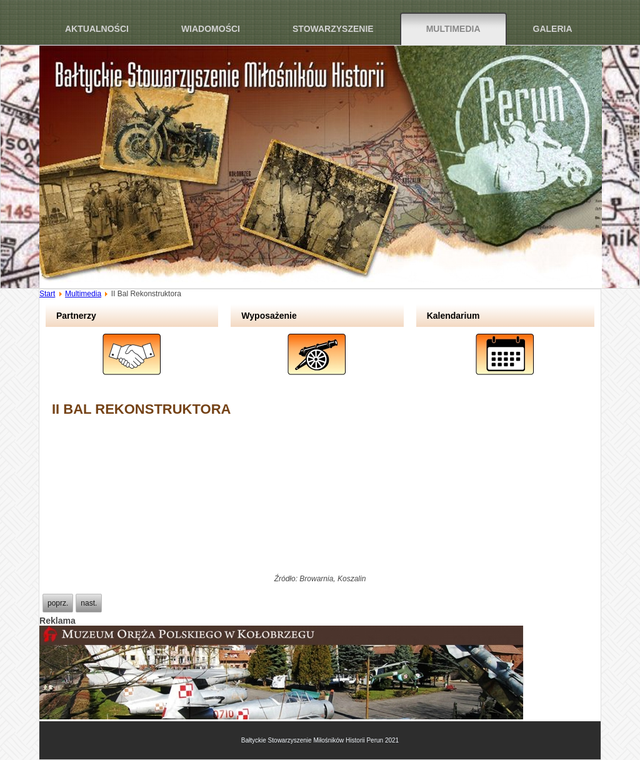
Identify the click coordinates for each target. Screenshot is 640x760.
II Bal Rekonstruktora (141, 409)
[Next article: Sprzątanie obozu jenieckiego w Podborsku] (89, 603)
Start (47, 293)
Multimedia (453, 29)
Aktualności (97, 29)
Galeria (552, 29)
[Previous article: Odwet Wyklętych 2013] (57, 603)
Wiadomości (210, 29)
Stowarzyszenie (333, 29)
